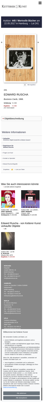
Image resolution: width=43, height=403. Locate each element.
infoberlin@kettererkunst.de (12, 313)
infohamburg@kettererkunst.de (13, 296)
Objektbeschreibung (14, 118)
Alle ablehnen (21, 393)
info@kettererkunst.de (10, 278)
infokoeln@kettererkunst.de (12, 328)
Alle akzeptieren (21, 398)
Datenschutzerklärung (10, 387)
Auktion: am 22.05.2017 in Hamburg (21, 22)
